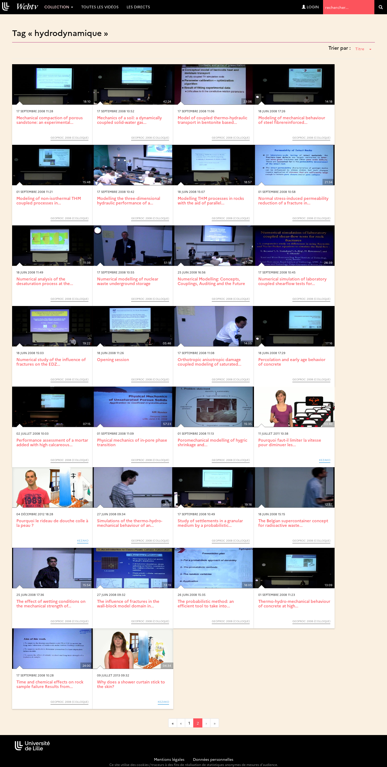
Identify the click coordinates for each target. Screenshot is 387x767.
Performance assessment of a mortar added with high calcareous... (52, 442)
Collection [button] (58, 6)
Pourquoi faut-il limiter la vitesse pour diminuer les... (289, 442)
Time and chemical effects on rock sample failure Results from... (49, 684)
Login (310, 6)
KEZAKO (324, 460)
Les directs (138, 6)
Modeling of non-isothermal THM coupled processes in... (48, 200)
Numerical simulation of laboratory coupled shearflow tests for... (292, 281)
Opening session (113, 359)
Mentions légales (169, 759)
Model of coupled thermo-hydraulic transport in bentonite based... (212, 120)
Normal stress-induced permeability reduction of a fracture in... (293, 200)
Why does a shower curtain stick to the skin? (131, 684)
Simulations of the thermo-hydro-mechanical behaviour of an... (129, 523)
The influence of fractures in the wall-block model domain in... (128, 603)
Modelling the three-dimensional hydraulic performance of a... (128, 200)
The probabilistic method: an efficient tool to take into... (206, 603)
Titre (363, 48)
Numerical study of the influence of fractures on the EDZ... (51, 362)
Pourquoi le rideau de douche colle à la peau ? (52, 523)
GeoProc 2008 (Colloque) (69, 137)
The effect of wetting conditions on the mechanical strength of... (50, 603)
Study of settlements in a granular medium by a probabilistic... (210, 523)
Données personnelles (213, 759)
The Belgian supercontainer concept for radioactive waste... (293, 523)
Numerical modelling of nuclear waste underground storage (127, 281)
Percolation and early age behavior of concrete (291, 362)
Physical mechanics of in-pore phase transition (132, 442)
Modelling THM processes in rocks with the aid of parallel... (211, 200)
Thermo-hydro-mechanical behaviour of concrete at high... (294, 603)
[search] (380, 7)
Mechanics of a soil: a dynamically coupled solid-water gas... (129, 120)
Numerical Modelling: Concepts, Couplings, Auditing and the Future (211, 281)
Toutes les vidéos (100, 6)
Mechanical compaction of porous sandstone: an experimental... (49, 120)
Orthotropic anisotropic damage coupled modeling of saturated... (209, 362)
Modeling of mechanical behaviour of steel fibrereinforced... (291, 120)
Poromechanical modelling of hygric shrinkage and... (212, 442)
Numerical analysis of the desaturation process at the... (44, 281)
